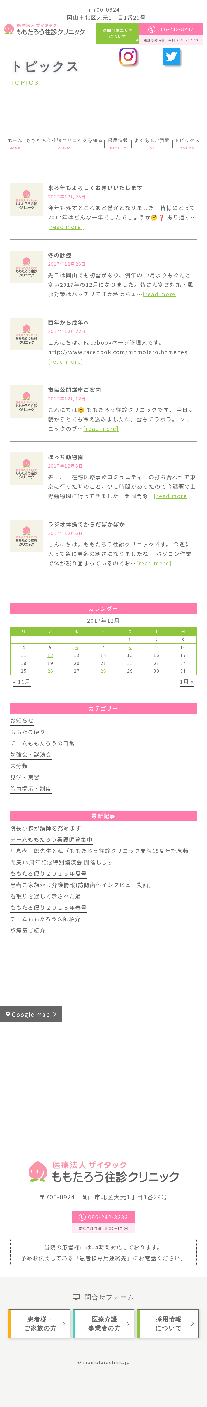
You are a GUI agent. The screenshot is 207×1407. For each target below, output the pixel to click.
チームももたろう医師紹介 (45, 919)
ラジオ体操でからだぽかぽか (86, 524)
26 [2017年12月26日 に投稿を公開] (50, 671)
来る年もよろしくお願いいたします (95, 188)
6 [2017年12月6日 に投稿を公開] (76, 647)
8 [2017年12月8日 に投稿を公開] (130, 647)
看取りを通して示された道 (45, 896)
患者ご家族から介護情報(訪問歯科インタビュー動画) (80, 885)
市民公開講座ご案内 (74, 390)
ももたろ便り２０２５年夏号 (48, 873)
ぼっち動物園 (66, 457)
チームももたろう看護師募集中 (51, 839)
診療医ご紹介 (28, 930)
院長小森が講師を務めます (45, 828)
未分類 (19, 766)
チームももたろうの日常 (42, 743)
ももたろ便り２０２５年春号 (48, 907)
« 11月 (22, 681)
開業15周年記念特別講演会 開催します (62, 862)
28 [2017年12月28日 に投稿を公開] (103, 671)
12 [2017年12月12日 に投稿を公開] (50, 655)
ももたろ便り (28, 732)
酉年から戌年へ (68, 322)
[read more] (66, 227)
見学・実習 (25, 777)
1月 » (187, 681)
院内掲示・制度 (31, 788)
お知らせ (22, 720)
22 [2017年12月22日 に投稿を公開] (130, 663)
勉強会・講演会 (31, 754)
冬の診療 (60, 255)
